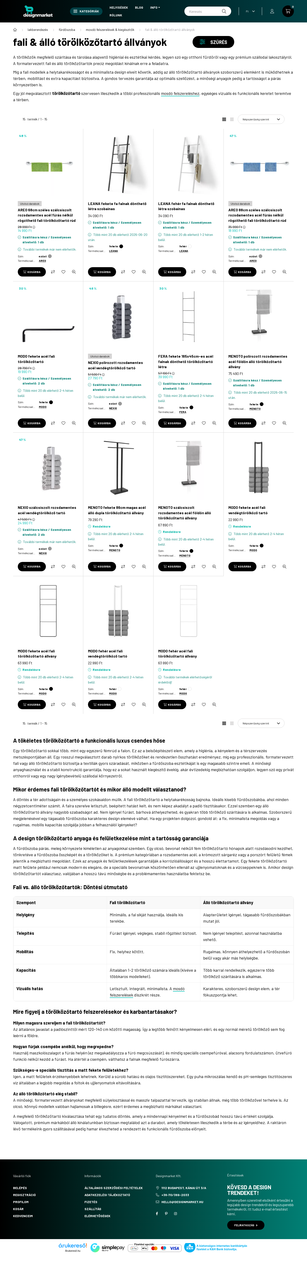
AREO (42, 260)
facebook (156, 1213)
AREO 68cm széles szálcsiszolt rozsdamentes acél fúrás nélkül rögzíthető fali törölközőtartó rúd (47, 215)
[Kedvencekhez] (63, 272)
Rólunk (116, 15)
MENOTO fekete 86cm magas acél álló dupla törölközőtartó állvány (117, 510)
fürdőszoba (67, 30)
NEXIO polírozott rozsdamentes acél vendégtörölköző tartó (115, 365)
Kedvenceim (23, 1216)
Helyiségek (119, 7)
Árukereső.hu (72, 1250)
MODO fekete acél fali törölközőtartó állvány (37, 653)
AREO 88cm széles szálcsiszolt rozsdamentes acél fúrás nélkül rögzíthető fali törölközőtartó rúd (257, 215)
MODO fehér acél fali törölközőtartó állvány (177, 653)
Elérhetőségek (97, 1216)
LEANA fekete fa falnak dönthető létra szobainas (117, 206)
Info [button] (153, 7)
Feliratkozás (245, 1225)
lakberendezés (38, 30)
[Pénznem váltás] (249, 11)
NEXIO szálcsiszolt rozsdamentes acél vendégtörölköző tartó (47, 510)
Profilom (21, 1202)
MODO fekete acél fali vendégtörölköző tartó (248, 510)
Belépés (20, 1188)
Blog (139, 7)
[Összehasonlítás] (53, 272)
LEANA (113, 250)
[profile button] (272, 11)
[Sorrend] (261, 119)
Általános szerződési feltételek (113, 1188)
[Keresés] (207, 11)
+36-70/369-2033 (175, 1195)
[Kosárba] (32, 272)
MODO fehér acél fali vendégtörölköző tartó (107, 653)
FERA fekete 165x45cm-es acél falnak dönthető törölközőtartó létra (185, 361)
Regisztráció (24, 1195)
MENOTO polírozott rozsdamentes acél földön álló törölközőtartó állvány (257, 361)
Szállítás (92, 1209)
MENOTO (255, 408)
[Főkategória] (15, 29)
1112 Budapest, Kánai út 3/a (183, 1188)
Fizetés (90, 1202)
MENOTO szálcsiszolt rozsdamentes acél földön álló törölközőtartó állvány (184, 512)
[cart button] (288, 11)
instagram (175, 1213)
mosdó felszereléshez (180, 93)
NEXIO (113, 408)
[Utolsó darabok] (30, 203)
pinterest (166, 1213)
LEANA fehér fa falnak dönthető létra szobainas (186, 206)
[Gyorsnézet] (74, 272)
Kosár (18, 1209)
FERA (182, 411)
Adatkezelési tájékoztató (107, 1195)
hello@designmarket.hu (182, 1202)
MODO (43, 406)
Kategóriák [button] (86, 11)
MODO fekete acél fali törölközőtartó (36, 358)
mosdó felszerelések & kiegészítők (110, 30)
